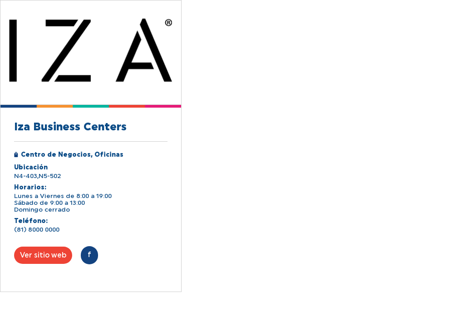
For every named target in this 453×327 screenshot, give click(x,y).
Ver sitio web (43, 255)
